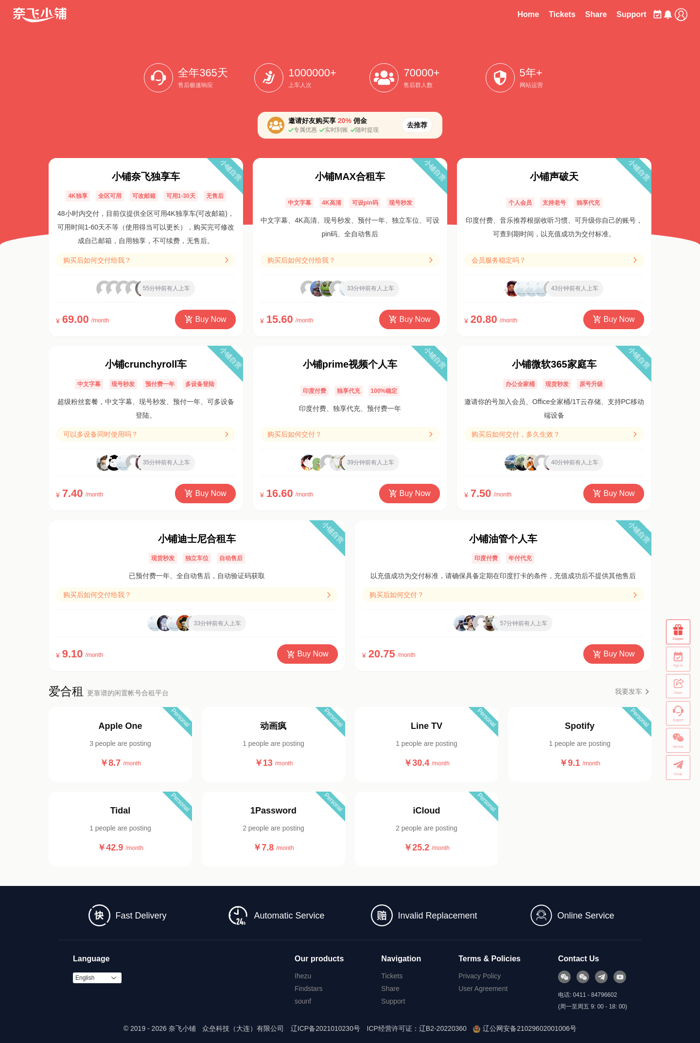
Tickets (539, 14)
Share (573, 14)
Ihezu (303, 975)
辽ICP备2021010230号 (325, 1028)
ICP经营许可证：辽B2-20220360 (417, 1028)
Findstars (309, 988)
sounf (303, 1001)
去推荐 (417, 125)
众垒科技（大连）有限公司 (243, 1028)
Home (506, 14)
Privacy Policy (479, 975)
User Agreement (483, 988)
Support (609, 14)
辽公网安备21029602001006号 (525, 1028)
